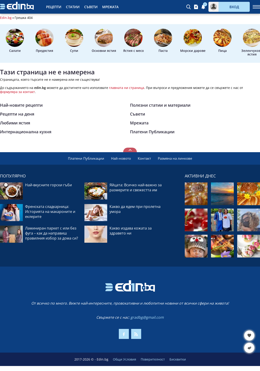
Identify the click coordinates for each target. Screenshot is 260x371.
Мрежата (110, 7)
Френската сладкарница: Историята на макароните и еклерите (50, 211)
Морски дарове (192, 41)
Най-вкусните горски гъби (48, 184)
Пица (222, 41)
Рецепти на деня (17, 114)
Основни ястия (104, 41)
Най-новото (121, 158)
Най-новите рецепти (21, 105)
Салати (15, 41)
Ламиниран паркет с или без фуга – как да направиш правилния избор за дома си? (51, 233)
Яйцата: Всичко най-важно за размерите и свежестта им (135, 187)
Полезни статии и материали (160, 105)
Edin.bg (6, 18)
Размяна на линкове (175, 158)
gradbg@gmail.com (147, 317)
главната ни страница (126, 88)
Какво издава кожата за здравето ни (130, 231)
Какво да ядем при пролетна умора (135, 209)
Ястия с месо (133, 41)
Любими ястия (15, 123)
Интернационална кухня (25, 131)
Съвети (91, 7)
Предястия (44, 41)
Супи (74, 41)
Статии (73, 7)
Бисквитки (177, 359)
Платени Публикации (152, 131)
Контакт (144, 158)
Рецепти (53, 7)
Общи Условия (124, 359)
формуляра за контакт (17, 92)
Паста (163, 41)
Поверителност (153, 359)
